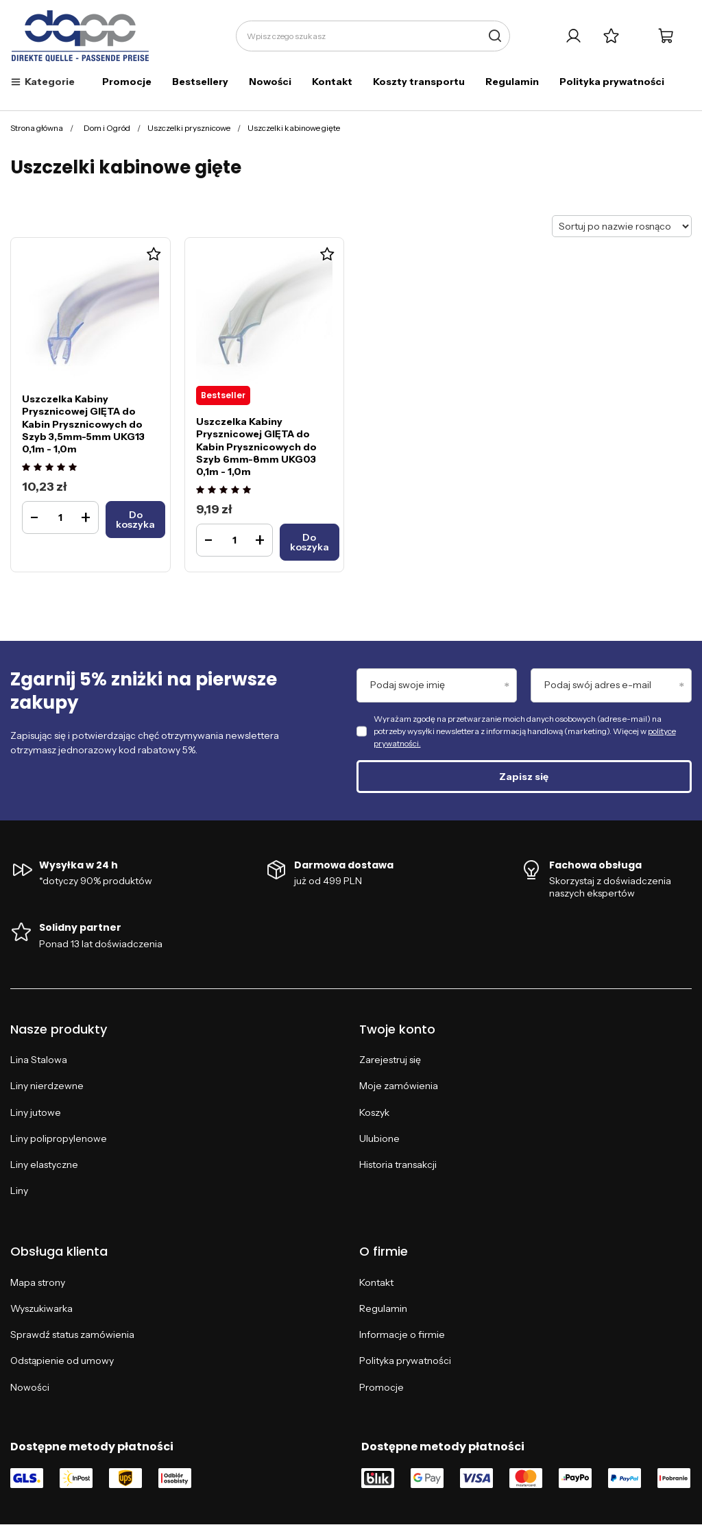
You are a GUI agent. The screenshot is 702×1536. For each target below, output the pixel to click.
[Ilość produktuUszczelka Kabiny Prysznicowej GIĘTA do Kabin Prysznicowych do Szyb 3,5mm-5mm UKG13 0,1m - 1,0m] (60, 517)
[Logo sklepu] (80, 36)
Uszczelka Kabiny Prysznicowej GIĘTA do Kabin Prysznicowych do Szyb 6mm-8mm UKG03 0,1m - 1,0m (256, 446)
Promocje (127, 81)
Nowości (270, 81)
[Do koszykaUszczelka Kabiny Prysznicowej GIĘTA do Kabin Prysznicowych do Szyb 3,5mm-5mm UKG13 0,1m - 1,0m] (135, 519)
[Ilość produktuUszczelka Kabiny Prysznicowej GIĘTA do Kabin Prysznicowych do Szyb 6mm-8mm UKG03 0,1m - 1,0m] (234, 540)
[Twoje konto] (573, 36)
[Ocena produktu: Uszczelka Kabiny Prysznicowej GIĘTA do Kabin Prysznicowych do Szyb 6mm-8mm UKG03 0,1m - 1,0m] (225, 490)
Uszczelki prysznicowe (188, 128)
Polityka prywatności (611, 81)
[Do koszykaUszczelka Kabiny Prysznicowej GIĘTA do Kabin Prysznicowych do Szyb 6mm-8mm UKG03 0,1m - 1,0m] (309, 542)
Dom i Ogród (107, 128)
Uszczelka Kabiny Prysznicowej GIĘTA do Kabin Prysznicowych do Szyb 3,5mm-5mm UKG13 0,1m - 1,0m (83, 424)
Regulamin (512, 81)
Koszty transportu (419, 81)
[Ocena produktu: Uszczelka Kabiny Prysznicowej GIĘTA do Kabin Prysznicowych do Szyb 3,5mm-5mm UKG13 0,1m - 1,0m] (51, 468)
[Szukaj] (494, 36)
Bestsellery (200, 81)
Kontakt (332, 81)
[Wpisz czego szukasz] (373, 36)
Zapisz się (523, 776)
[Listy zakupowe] (611, 36)
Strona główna (36, 128)
